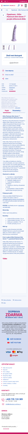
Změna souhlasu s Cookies (9, 383)
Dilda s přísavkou (7, 300)
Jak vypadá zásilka (7, 373)
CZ (5, 1)
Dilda (4, 303)
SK (7, 1)
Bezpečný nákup (7, 375)
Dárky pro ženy (18, 300)
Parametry (17, 110)
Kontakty (5, 385)
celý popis (17, 108)
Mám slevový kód (7, 367)
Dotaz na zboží (9, 75)
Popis (7, 110)
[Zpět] (3, 15)
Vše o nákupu (6, 371)
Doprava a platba (7, 377)
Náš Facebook (15, 339)
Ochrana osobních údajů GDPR (11, 381)
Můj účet (5, 369)
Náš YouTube (16, 343)
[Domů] (2, 1)
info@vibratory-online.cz (13, 404)
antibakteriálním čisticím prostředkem (13, 199)
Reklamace (6, 379)
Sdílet (6, 79)
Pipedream (12, 87)
